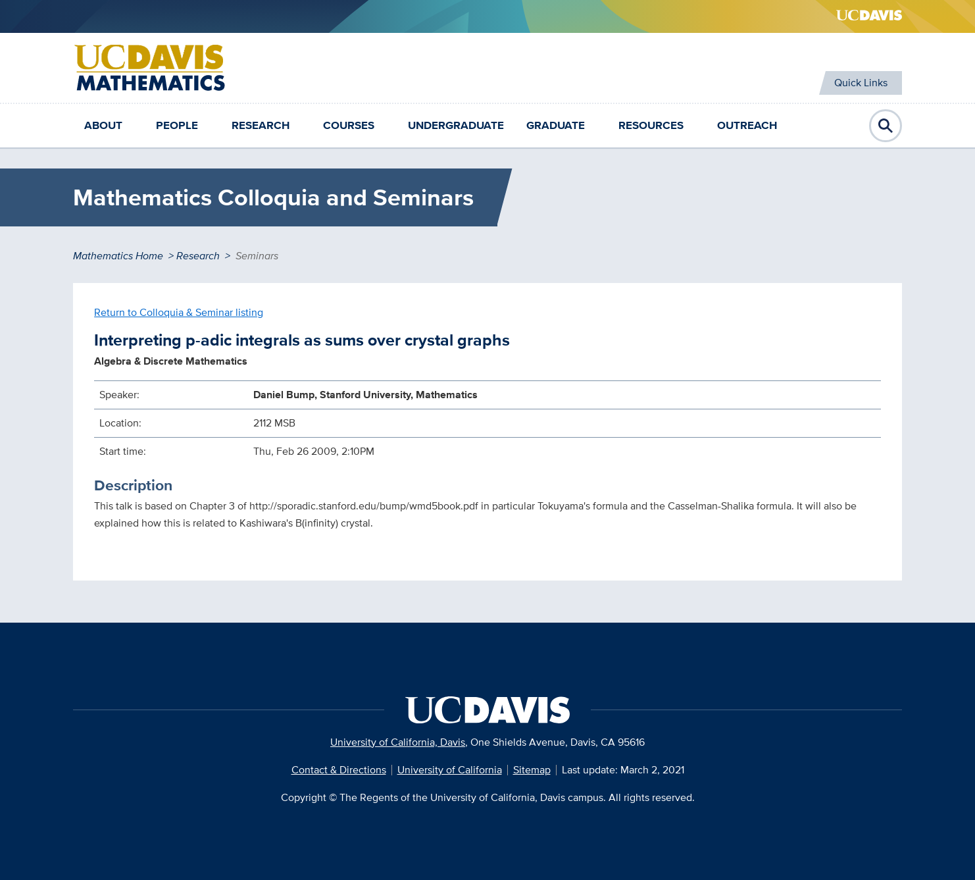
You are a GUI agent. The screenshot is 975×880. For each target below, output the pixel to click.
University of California (449, 769)
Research (260, 125)
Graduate (555, 125)
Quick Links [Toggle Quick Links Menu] (854, 82)
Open (885, 125)
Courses (348, 125)
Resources (651, 125)
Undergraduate (456, 125)
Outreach (747, 125)
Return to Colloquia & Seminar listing (178, 312)
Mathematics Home (118, 255)
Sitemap (532, 769)
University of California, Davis (397, 742)
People (177, 125)
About (103, 125)
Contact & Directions (338, 769)
